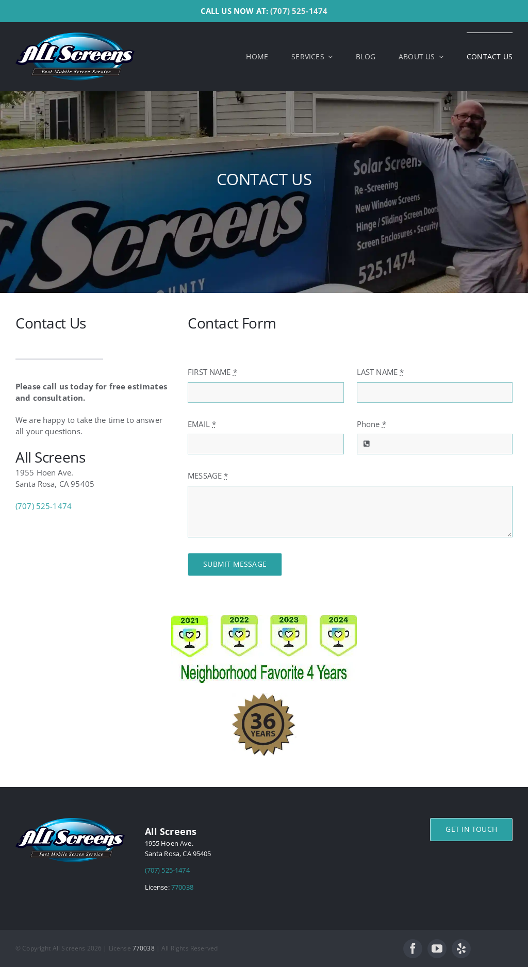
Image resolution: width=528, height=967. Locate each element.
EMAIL (202, 424)
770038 (182, 887)
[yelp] (461, 948)
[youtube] (437, 948)
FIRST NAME (212, 372)
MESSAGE (208, 475)
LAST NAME (380, 372)
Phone (371, 424)
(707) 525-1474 (298, 11)
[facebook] (412, 948)
